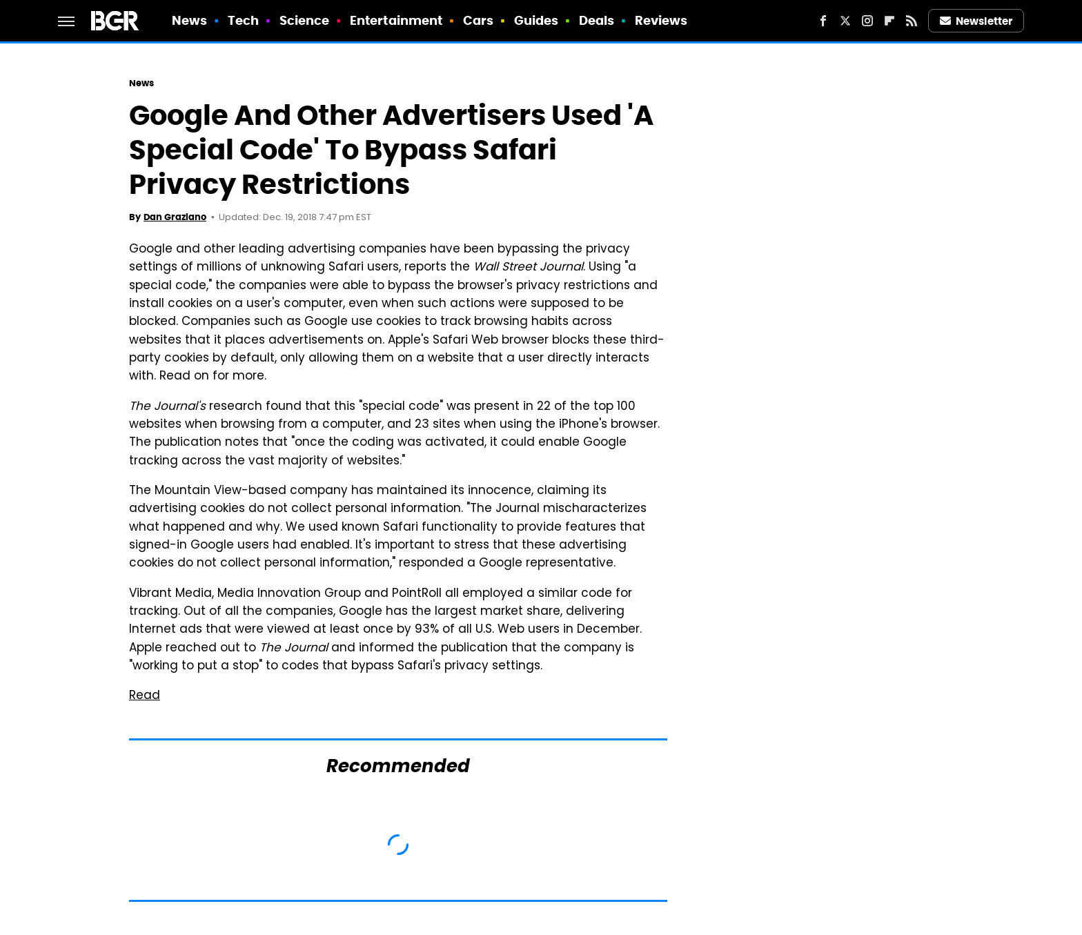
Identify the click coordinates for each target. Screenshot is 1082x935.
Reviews (661, 20)
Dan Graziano (175, 217)
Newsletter (976, 21)
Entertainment (396, 20)
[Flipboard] (889, 20)
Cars (478, 20)
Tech (243, 20)
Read (144, 696)
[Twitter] (845, 20)
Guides (536, 20)
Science (304, 20)
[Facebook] (823, 20)
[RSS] (911, 20)
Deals (597, 20)
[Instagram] (867, 20)
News (189, 20)
